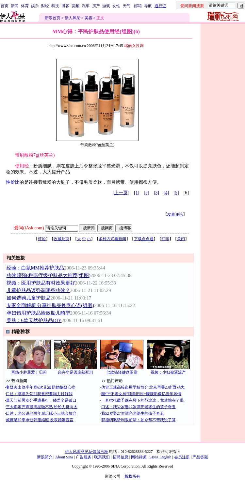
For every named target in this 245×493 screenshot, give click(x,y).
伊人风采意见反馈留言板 (86, 451)
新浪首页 (52, 18)
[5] (176, 192)
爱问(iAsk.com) (29, 227)
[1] (136, 192)
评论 (42, 239)
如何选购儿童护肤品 (29, 297)
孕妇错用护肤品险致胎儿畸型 (38, 313)
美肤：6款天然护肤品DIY (34, 320)
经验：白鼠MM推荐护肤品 (35, 267)
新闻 (15, 6)
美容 (88, 18)
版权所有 (132, 476)
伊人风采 (72, 18)
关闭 (181, 239)
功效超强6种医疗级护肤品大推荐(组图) (48, 275)
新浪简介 (45, 457)
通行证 (160, 6)
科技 (55, 6)
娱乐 (35, 6)
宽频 (75, 6)
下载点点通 (144, 239)
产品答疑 (200, 457)
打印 (165, 239)
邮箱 (138, 6)
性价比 (13, 182)
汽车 (86, 6)
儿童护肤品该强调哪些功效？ (38, 290)
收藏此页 (61, 239)
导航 (148, 6)
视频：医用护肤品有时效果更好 (41, 282)
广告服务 (83, 457)
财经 (45, 6)
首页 (4, 6)
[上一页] (121, 192)
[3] (156, 192)
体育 (25, 6)
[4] (166, 192)
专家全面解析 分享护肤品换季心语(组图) (50, 305)
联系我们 (102, 457)
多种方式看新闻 (112, 239)
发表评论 (175, 214)
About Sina (64, 457)
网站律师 (139, 457)
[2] (146, 192)
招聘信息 (120, 457)
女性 (116, 6)
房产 (96, 6)
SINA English (160, 457)
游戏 (106, 6)
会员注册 (182, 457)
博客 (65, 6)
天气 (126, 6)
